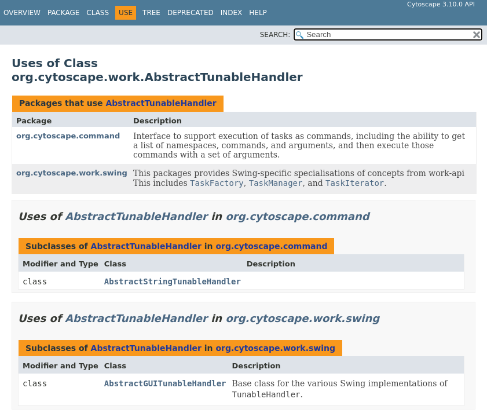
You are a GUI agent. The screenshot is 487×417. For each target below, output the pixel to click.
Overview (22, 13)
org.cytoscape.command (68, 135)
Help (258, 13)
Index (232, 13)
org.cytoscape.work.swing (71, 173)
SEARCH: (275, 35)
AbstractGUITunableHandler (165, 383)
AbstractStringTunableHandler (172, 281)
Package (63, 13)
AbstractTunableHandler (160, 103)
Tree (151, 13)
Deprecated (190, 13)
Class (97, 13)
